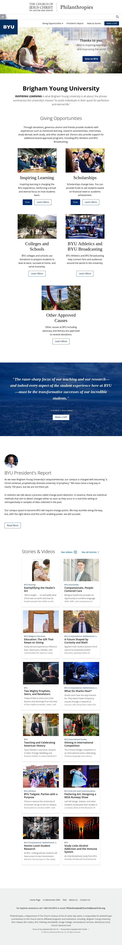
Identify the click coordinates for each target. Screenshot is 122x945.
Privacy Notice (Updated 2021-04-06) (74, 929)
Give (27, 202)
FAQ (65, 900)
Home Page (35, 900)
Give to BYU (91, 58)
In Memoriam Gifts (51, 900)
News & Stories (94, 23)
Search (117, 16)
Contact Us (85, 900)
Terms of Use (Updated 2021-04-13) (45, 929)
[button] (52, 23)
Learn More (43, 202)
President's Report (75, 23)
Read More (12, 525)
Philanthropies (61, 7)
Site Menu (2, 16)
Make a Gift (111, 23)
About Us (73, 900)
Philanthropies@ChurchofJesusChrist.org (85, 908)
